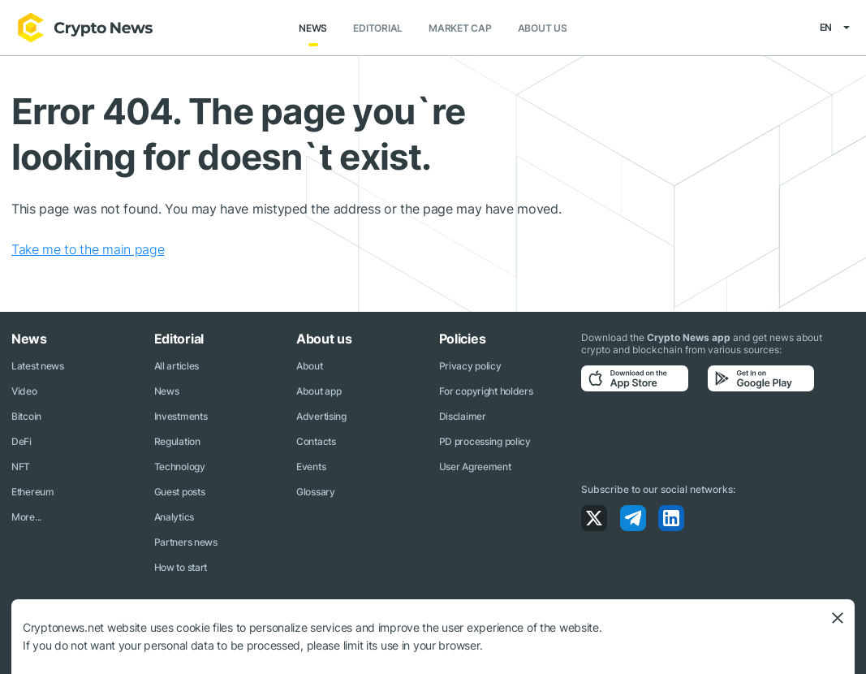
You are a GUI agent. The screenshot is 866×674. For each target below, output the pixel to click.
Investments (181, 416)
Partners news (186, 542)
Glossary (315, 492)
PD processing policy (485, 441)
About (309, 366)
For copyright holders (486, 391)
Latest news (37, 366)
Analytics (174, 517)
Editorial (378, 28)
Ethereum (32, 492)
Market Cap (460, 28)
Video (24, 391)
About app (318, 391)
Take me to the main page (87, 249)
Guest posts (179, 492)
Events (310, 466)
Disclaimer (462, 416)
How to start (181, 567)
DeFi (21, 441)
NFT (20, 466)
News (313, 28)
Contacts (316, 441)
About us (542, 28)
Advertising (321, 416)
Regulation (177, 441)
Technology (179, 466)
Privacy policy (470, 366)
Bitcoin (26, 416)
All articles (177, 366)
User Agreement (475, 466)
